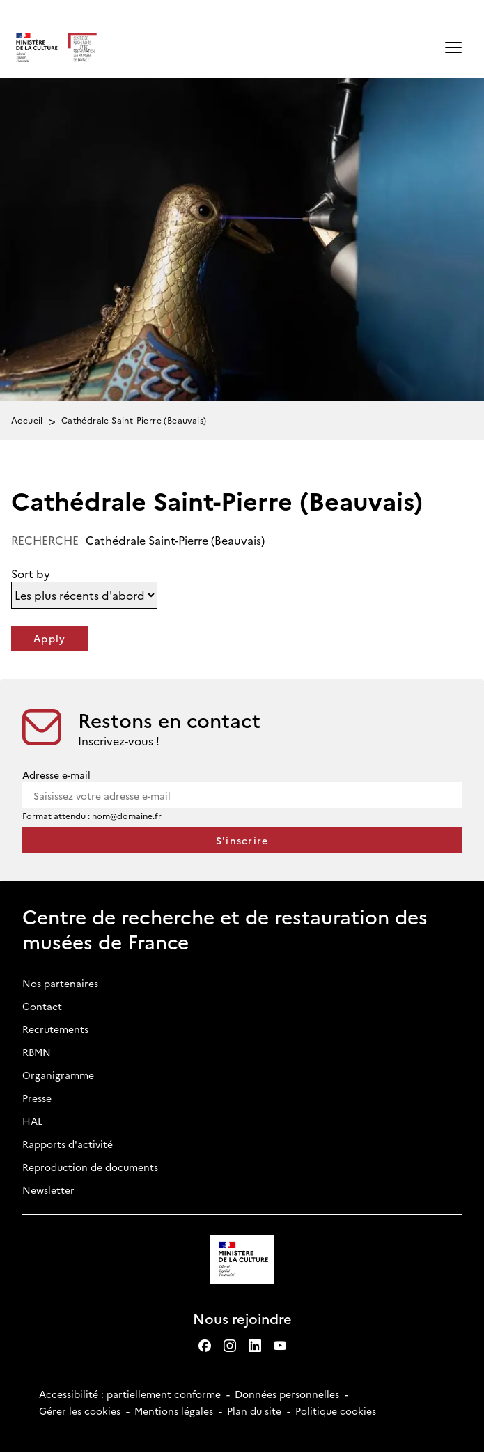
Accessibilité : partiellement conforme (130, 1394)
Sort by (30, 573)
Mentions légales (173, 1410)
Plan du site (254, 1410)
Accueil (27, 420)
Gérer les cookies (79, 1410)
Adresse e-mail (56, 775)
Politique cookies (335, 1410)
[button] (453, 47)
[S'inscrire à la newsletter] (242, 840)
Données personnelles (287, 1394)
